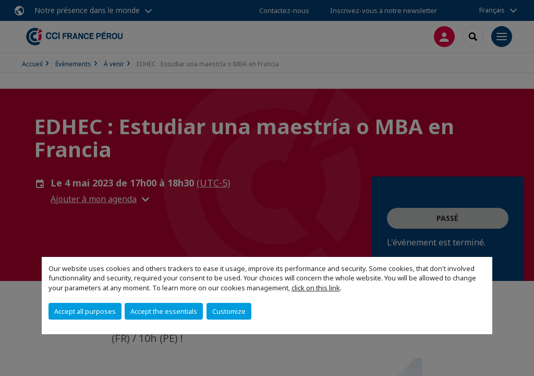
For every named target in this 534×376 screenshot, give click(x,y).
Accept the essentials (163, 311)
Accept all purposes (85, 311)
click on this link (316, 287)
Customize (229, 311)
